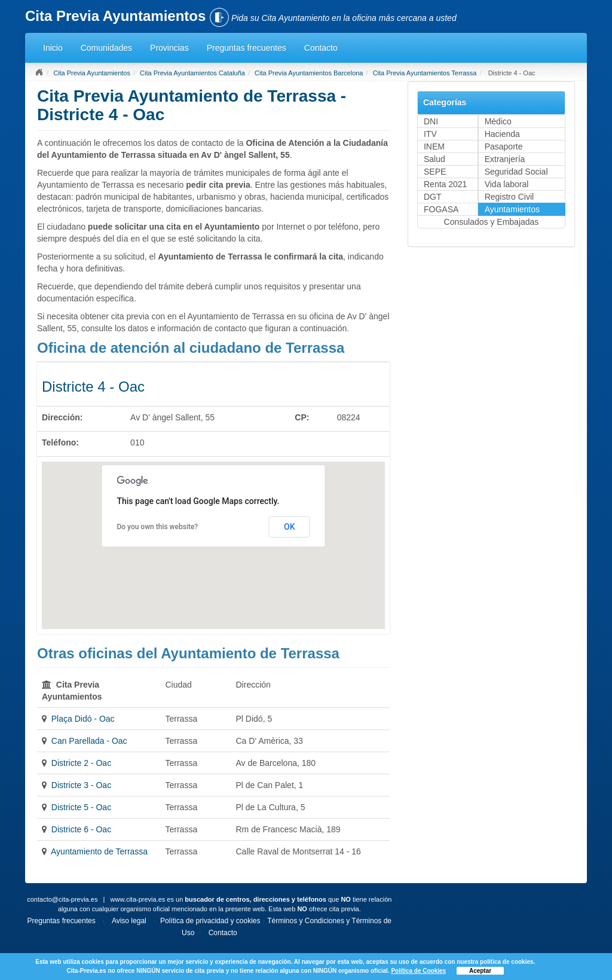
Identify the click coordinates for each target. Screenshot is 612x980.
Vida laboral (507, 184)
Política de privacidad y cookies (210, 921)
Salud (434, 159)
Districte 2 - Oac (81, 763)
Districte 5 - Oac (81, 807)
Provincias (169, 48)
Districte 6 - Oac (81, 829)
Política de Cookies (418, 970)
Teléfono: (60, 442)
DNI (431, 121)
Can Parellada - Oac (89, 741)
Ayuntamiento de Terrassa (99, 851)
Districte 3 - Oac (81, 785)
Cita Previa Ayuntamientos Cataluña (192, 73)
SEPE (435, 171)
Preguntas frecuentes (246, 48)
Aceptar (480, 970)
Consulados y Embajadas (491, 222)
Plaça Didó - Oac (83, 718)
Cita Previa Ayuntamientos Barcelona (309, 73)
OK (289, 527)
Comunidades (106, 48)
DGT (433, 197)
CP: (302, 417)
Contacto (321, 48)
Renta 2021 (445, 184)
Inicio (53, 48)
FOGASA (441, 209)
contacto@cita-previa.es (62, 899)
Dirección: (62, 417)
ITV (430, 134)
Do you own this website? (157, 527)
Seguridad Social (516, 171)
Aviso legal (129, 921)
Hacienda (502, 134)
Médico (498, 121)
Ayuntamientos (512, 209)
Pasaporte (504, 146)
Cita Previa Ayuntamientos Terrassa (425, 73)
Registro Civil (509, 197)
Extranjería (505, 159)
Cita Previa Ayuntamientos (91, 73)
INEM (434, 146)
